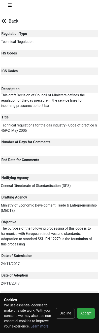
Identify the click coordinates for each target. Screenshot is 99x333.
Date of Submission (17, 256)
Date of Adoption (15, 275)
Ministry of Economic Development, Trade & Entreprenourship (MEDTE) (49, 208)
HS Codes (9, 53)
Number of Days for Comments (26, 142)
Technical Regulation (17, 42)
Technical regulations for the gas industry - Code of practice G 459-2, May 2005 (49, 127)
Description (11, 89)
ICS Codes (10, 71)
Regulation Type (14, 34)
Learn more (39, 326)
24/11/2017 (10, 264)
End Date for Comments (20, 160)
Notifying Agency (15, 178)
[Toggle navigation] (10, 6)
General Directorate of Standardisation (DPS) (36, 186)
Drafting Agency (14, 197)
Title (5, 117)
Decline (65, 313)
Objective (9, 222)
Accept (85, 313)
